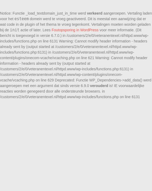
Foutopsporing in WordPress (75, 30)
